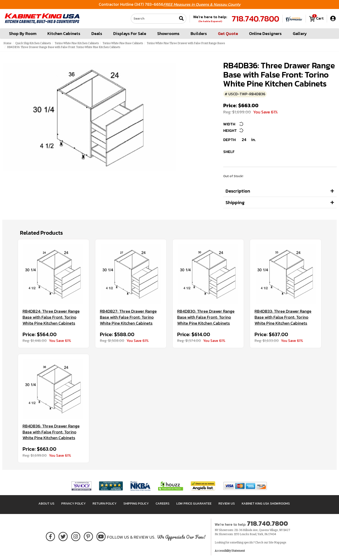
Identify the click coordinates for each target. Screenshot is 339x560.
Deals (96, 33)
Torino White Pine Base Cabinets (123, 43)
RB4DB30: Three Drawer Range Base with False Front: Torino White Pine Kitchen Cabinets (206, 317)
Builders (199, 33)
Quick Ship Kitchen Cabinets (33, 43)
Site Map (274, 542)
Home (7, 43)
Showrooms (168, 33)
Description (238, 191)
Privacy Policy (73, 503)
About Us (46, 503)
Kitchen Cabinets (63, 33)
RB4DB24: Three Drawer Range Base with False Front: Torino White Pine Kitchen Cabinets (51, 317)
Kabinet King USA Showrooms (266, 503)
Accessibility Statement (230, 550)
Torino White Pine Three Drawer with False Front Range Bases (186, 43)
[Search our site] (154, 18)
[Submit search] (181, 19)
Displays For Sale (129, 33)
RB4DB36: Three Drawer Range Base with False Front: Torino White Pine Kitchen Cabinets (51, 432)
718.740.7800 (255, 18)
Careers (162, 503)
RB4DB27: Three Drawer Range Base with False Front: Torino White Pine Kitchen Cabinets (128, 317)
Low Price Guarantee (194, 503)
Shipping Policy (136, 503)
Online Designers (265, 33)
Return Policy (104, 503)
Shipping (235, 202)
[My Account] (333, 18)
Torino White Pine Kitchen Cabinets (77, 43)
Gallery (300, 33)
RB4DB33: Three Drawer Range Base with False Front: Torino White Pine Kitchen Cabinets (283, 317)
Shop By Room (22, 33)
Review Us (226, 503)
